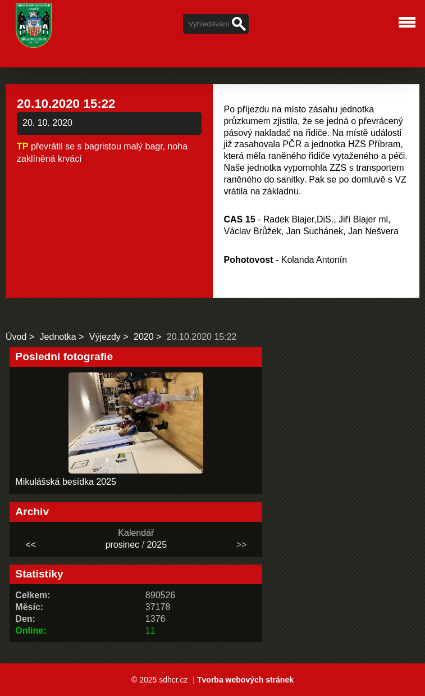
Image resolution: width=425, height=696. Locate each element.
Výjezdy (105, 337)
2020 (144, 337)
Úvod (16, 337)
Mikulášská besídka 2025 (65, 481)
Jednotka (58, 337)
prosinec (122, 544)
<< (30, 544)
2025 (157, 544)
